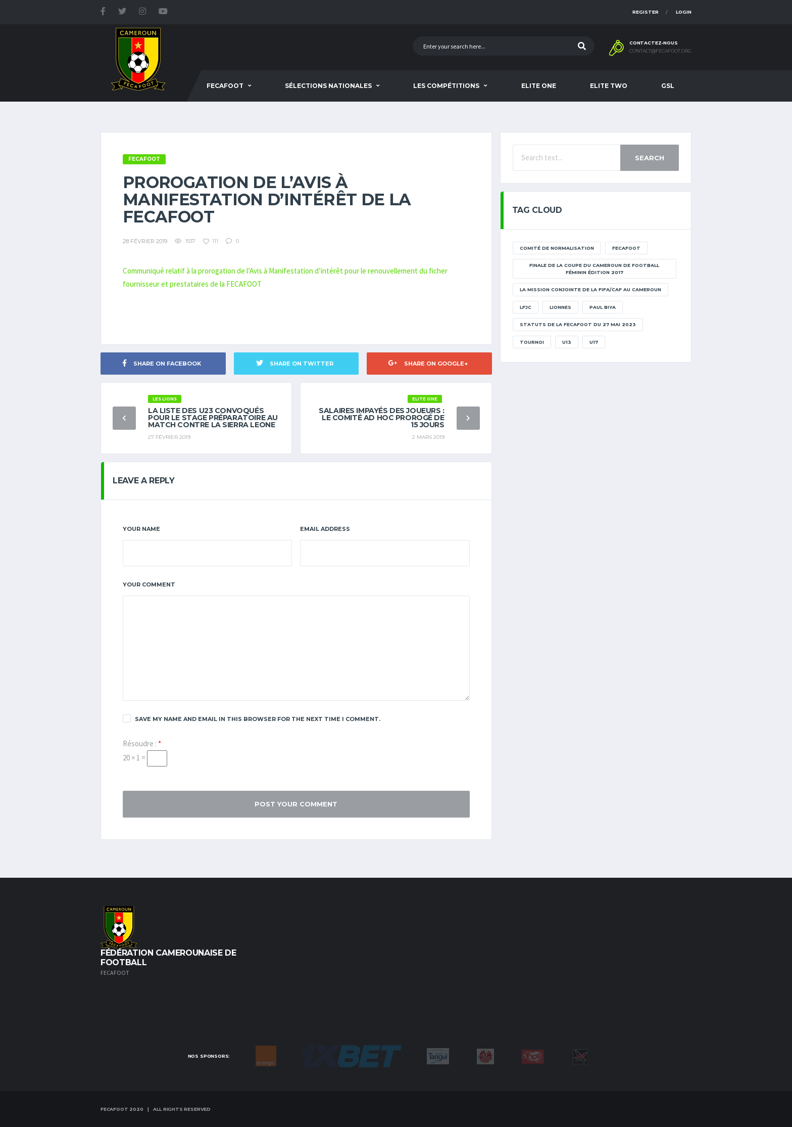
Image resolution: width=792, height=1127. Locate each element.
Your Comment (149, 584)
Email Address (325, 528)
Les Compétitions (446, 85)
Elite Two (608, 85)
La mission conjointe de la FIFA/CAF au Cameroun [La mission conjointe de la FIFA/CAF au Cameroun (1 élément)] (590, 289)
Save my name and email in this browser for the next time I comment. (251, 718)
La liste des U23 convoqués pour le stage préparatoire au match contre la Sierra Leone (213, 417)
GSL (667, 85)
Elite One (538, 85)
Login (683, 12)
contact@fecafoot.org (660, 51)
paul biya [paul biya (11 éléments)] (602, 307)
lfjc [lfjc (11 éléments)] (525, 307)
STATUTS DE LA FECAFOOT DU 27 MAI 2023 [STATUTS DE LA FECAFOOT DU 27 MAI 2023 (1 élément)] (578, 324)
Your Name (141, 528)
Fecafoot (225, 85)
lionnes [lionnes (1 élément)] (560, 307)
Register (645, 12)
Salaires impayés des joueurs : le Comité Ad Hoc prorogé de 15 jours (381, 417)
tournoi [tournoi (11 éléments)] (532, 342)
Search (649, 158)
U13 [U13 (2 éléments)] (566, 342)
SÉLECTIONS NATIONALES (328, 85)
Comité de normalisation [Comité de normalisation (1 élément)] (557, 248)
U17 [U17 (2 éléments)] (593, 342)
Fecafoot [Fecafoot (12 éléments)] (626, 248)
